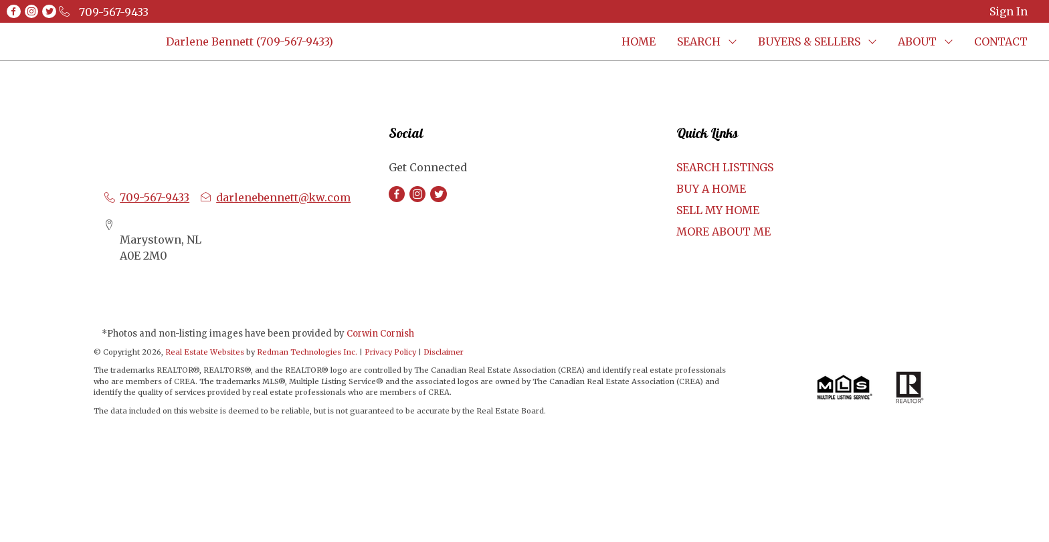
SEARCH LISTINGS (724, 167)
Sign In (1008, 11)
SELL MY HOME (717, 210)
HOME (639, 41)
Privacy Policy (390, 352)
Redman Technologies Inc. (308, 352)
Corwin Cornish (380, 333)
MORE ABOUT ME (723, 231)
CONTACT (1001, 41)
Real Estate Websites (205, 352)
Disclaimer (443, 352)
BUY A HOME (711, 188)
